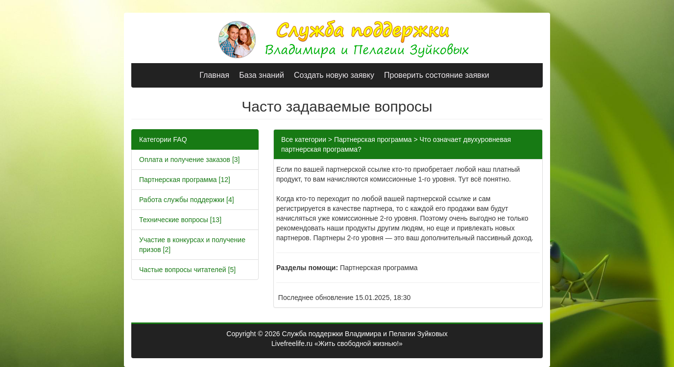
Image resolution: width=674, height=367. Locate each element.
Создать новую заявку (334, 75)
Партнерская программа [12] (184, 180)
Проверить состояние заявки (436, 75)
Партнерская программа (373, 139)
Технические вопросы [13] (180, 220)
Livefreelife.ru (292, 343)
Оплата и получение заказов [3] (189, 159)
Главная (214, 75)
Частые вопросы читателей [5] (187, 270)
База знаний (261, 75)
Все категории (303, 139)
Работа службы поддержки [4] (186, 200)
